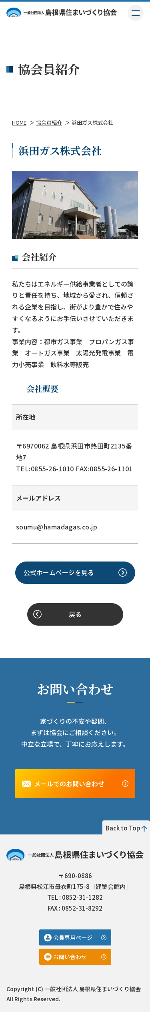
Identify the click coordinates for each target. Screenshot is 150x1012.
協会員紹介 (49, 122)
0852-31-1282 (82, 897)
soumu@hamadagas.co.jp (56, 526)
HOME (19, 122)
